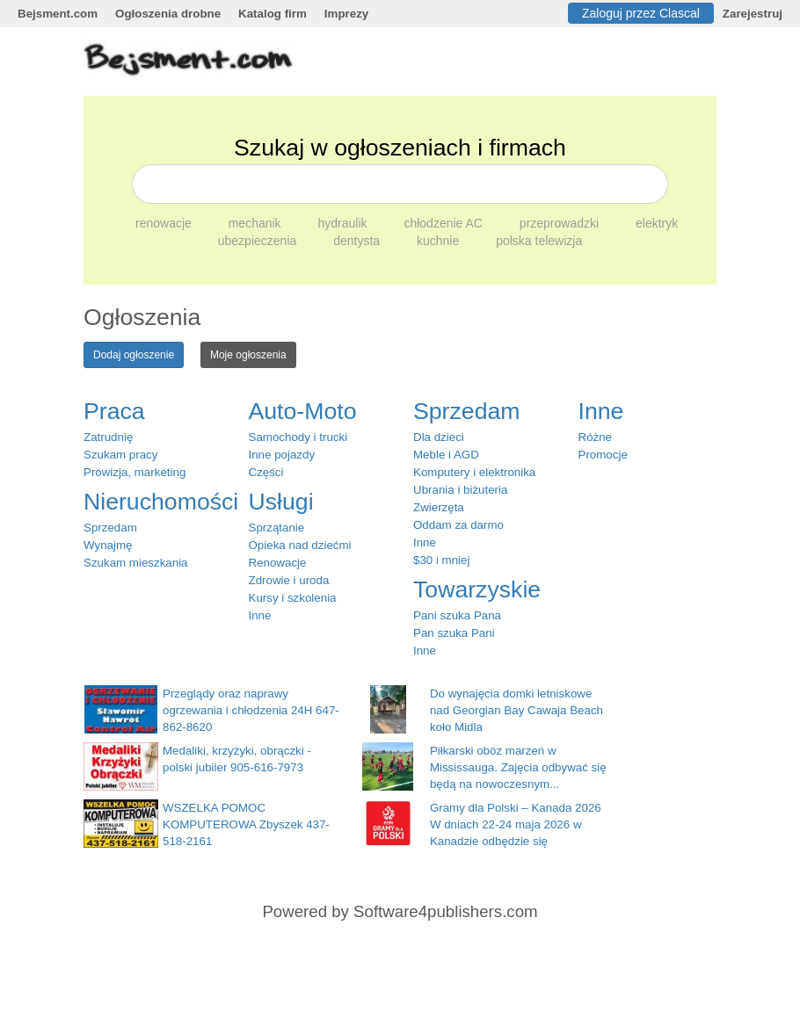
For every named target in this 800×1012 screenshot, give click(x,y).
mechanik (257, 223)
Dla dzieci (438, 437)
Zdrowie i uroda (289, 580)
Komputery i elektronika (474, 472)
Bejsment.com (58, 13)
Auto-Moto (303, 411)
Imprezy (346, 13)
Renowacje (278, 562)
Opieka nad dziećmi (300, 545)
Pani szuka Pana (457, 615)
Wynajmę (108, 545)
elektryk (657, 223)
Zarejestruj (752, 13)
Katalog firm (272, 13)
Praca (114, 411)
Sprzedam (110, 527)
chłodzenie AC (444, 223)
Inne (260, 615)
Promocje (603, 454)
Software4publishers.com (445, 911)
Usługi (281, 501)
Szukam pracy (120, 454)
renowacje (165, 223)
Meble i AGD (446, 454)
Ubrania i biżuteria (460, 489)
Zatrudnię (108, 437)
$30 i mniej (441, 560)
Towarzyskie (477, 589)
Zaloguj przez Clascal (641, 13)
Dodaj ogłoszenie (133, 355)
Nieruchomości (161, 501)
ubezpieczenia (259, 241)
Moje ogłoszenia (248, 355)
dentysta (358, 241)
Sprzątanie (277, 527)
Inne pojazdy (282, 454)
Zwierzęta (438, 507)
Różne (595, 437)
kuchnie (439, 241)
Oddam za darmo (458, 524)
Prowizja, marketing (134, 472)
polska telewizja (539, 241)
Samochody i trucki (298, 437)
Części (266, 472)
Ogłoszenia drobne (168, 13)
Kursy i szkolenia (293, 597)
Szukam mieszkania (136, 562)
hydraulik (344, 223)
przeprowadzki (561, 223)
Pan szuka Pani (454, 633)
